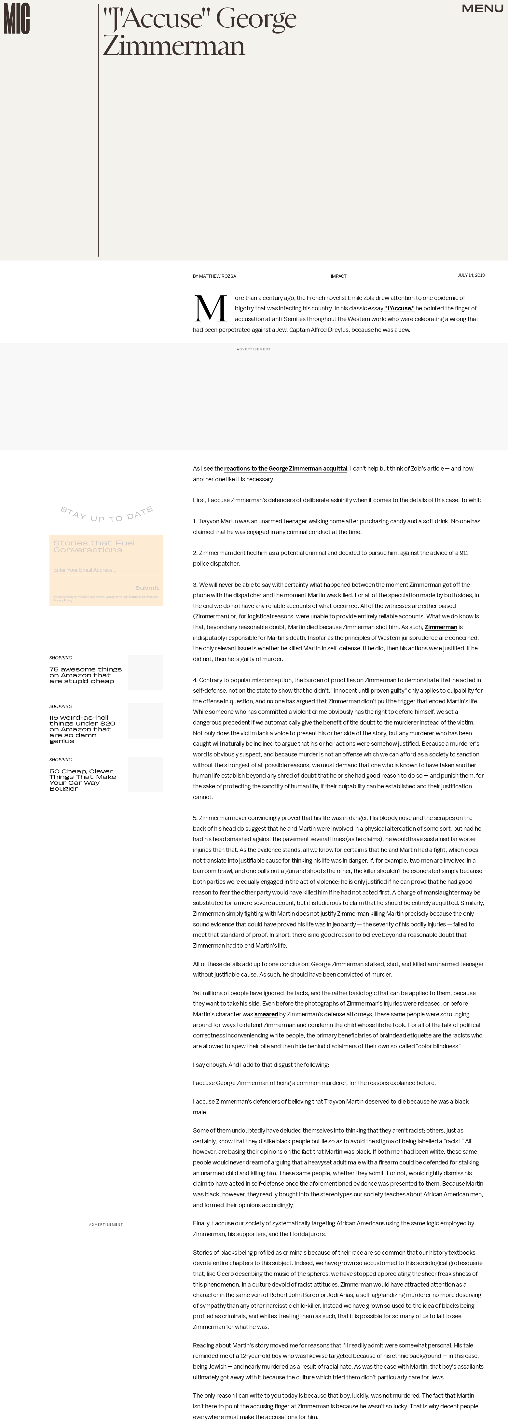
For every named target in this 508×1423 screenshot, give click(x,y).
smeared (266, 1014)
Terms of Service (141, 601)
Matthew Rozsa (217, 276)
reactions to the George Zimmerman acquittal (285, 468)
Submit (147, 592)
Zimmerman (441, 627)
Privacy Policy (62, 605)
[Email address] (106, 574)
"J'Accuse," (399, 308)
